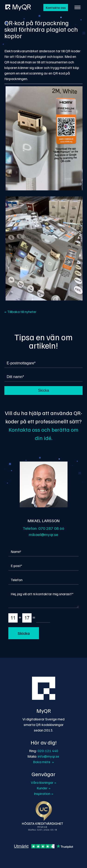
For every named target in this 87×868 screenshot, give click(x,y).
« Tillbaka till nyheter (20, 311)
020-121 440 (48, 750)
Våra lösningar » (43, 782)
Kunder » (44, 788)
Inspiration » (43, 793)
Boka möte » (43, 762)
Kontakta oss (56, 7)
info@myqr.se (48, 756)
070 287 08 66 (51, 528)
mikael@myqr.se (43, 534)
